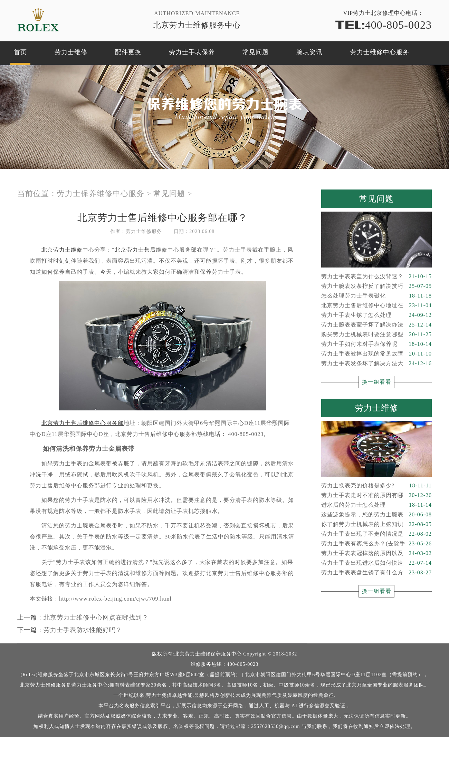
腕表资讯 (309, 52)
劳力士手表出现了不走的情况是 (376, 534)
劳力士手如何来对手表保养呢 (376, 344)
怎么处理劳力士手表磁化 (376, 296)
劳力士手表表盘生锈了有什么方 (376, 572)
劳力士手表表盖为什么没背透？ (376, 276)
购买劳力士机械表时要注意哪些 (376, 334)
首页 (20, 52)
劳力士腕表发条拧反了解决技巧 (376, 286)
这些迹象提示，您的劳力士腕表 (376, 514)
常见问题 (255, 52)
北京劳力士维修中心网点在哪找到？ (96, 617)
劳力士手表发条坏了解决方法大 (376, 363)
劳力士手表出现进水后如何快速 (376, 563)
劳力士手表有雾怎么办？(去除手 (376, 543)
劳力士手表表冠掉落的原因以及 (376, 553)
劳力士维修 (71, 52)
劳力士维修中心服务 (379, 52)
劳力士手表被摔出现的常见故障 (376, 354)
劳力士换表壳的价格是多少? (376, 485)
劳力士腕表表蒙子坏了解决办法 (376, 325)
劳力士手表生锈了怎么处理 (376, 315)
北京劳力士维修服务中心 (197, 25)
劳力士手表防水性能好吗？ (83, 629)
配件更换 (128, 52)
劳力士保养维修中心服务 (100, 193)
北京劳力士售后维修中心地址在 (376, 305)
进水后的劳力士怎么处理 (376, 505)
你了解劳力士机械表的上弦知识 (376, 524)
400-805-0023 (383, 24)
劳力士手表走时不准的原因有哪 (376, 495)
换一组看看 (376, 382)
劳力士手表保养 (192, 52)
